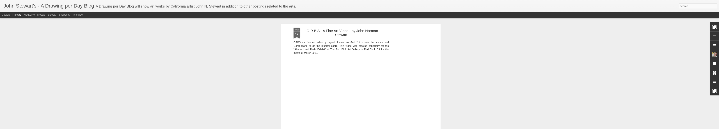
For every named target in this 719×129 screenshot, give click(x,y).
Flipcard (16, 14)
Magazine (29, 14)
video (371, 105)
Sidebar (52, 14)
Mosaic (41, 14)
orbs (364, 105)
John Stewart (357, 100)
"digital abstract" (326, 105)
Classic (6, 14)
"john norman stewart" (348, 105)
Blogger (385, 127)
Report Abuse (395, 127)
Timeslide (77, 14)
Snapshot (64, 14)
